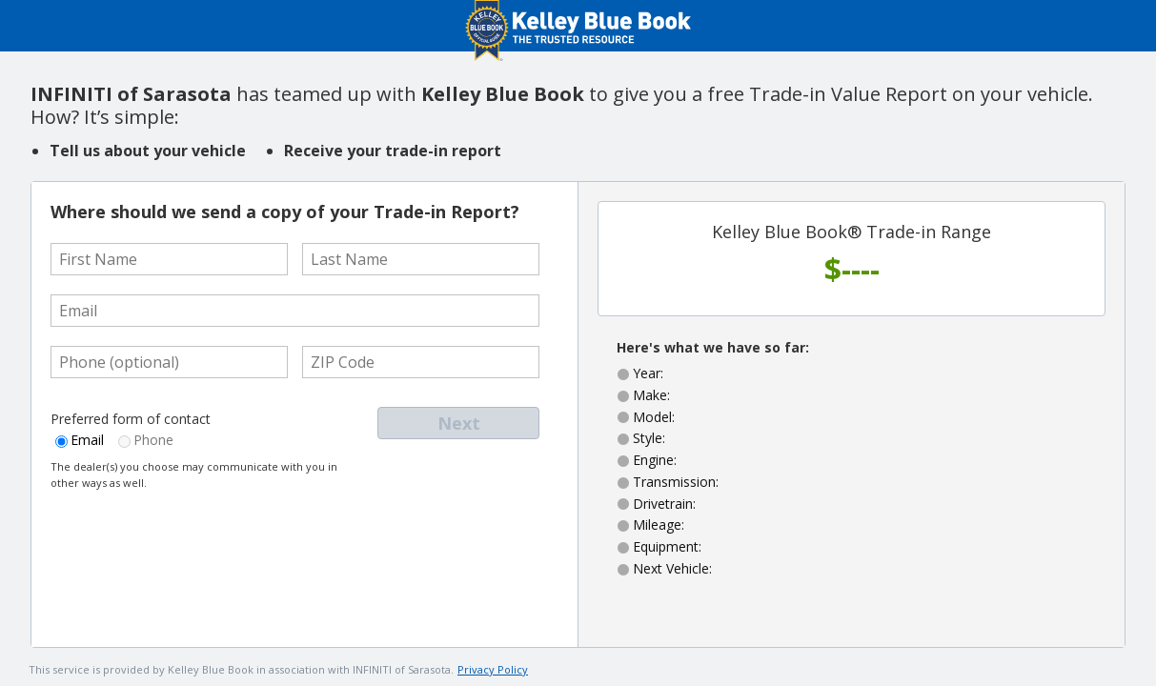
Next (458, 423)
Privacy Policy (492, 669)
